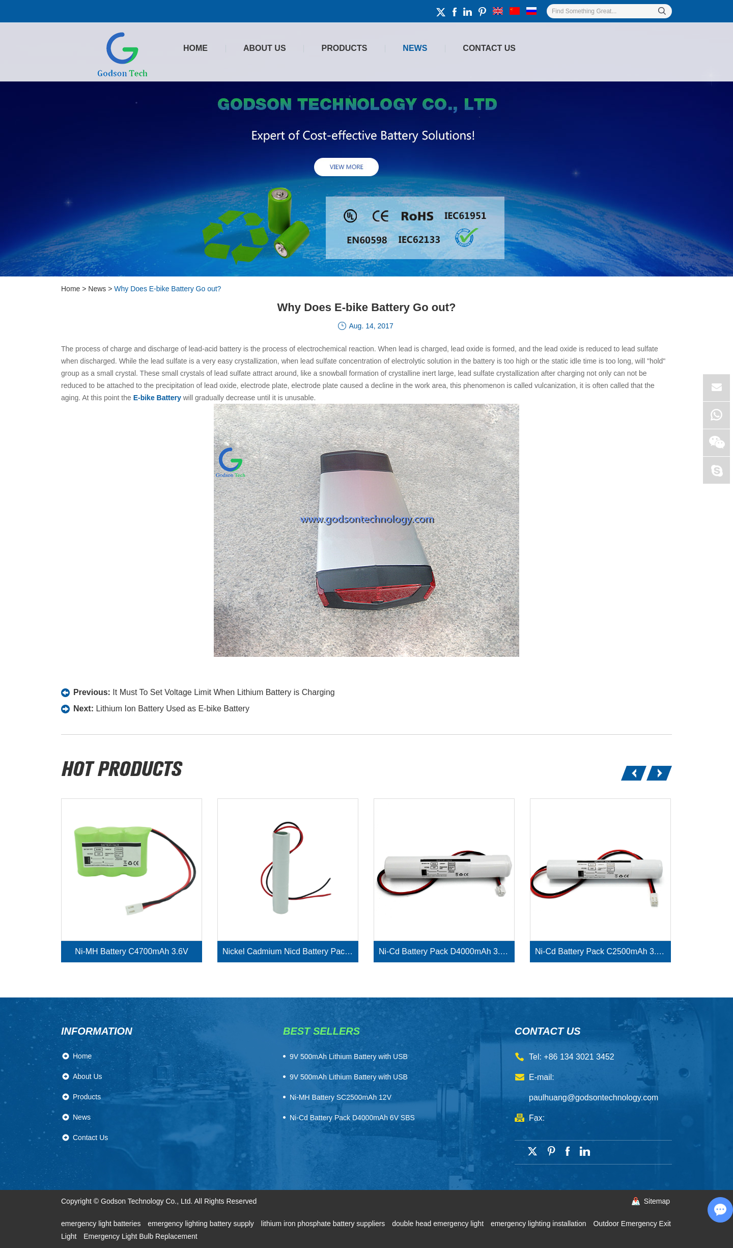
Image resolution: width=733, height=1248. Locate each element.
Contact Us (489, 48)
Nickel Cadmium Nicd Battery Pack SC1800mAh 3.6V (290, 951)
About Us (264, 48)
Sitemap (657, 1201)
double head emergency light (439, 1223)
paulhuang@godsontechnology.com (593, 1097)
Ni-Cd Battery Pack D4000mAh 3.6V (444, 951)
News (415, 48)
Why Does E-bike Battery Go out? (167, 289)
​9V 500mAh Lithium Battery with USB (349, 1056)
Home (195, 48)
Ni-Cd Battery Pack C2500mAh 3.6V (600, 951)
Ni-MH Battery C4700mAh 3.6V (131, 951)
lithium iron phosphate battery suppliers (324, 1223)
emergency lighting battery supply (202, 1223)
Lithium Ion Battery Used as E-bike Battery (172, 708)
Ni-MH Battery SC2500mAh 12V (340, 1097)
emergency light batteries (102, 1223)
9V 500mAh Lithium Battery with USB (349, 1077)
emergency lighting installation (539, 1223)
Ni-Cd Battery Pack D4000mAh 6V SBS (352, 1118)
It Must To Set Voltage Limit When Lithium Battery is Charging (223, 692)
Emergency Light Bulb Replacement (140, 1236)
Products (345, 48)
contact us (548, 1031)
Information (96, 1031)
